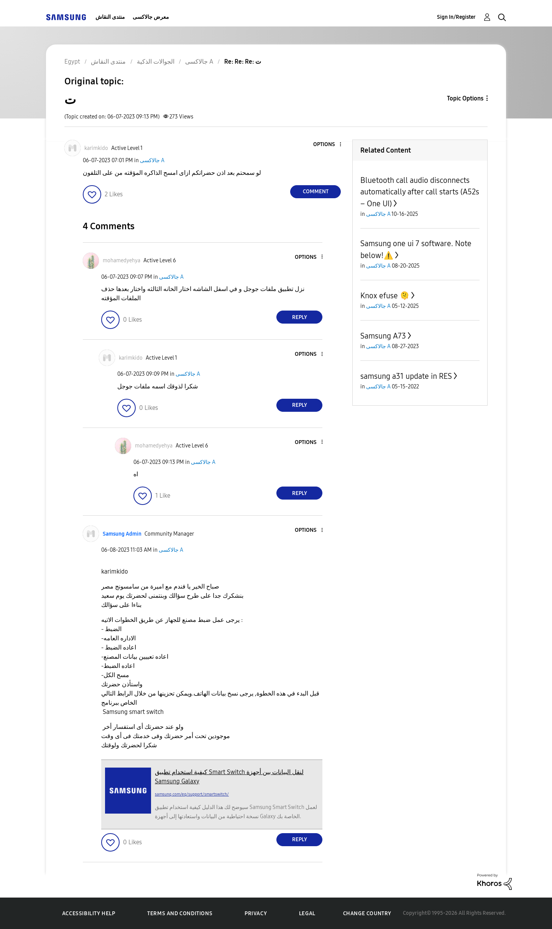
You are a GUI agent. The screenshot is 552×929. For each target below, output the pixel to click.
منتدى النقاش (110, 17)
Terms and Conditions (179, 913)
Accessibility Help (88, 913)
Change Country (367, 913)
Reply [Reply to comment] (299, 317)
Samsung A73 (383, 335)
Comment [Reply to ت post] (316, 191)
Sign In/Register (456, 17)
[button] (327, 144)
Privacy (256, 913)
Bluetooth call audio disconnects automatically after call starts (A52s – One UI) (419, 192)
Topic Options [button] (465, 98)
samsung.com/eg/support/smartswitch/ (192, 794)
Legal (307, 913)
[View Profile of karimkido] (96, 148)
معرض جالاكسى (151, 17)
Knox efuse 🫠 (384, 295)
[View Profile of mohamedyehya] (121, 260)
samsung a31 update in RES (406, 376)
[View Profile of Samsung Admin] (122, 534)
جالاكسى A (152, 160)
